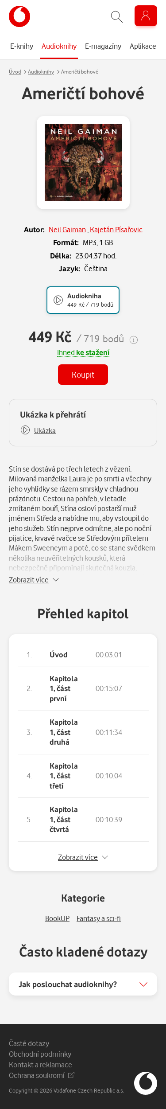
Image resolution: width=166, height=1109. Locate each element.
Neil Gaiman (67, 229)
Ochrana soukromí (41, 1075)
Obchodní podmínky (40, 1053)
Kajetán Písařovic (116, 229)
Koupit (83, 374)
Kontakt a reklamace (40, 1064)
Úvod (15, 71)
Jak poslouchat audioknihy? (68, 984)
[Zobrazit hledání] (117, 16)
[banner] (19, 16)
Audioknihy (41, 71)
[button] (38, 430)
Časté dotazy (29, 1043)
